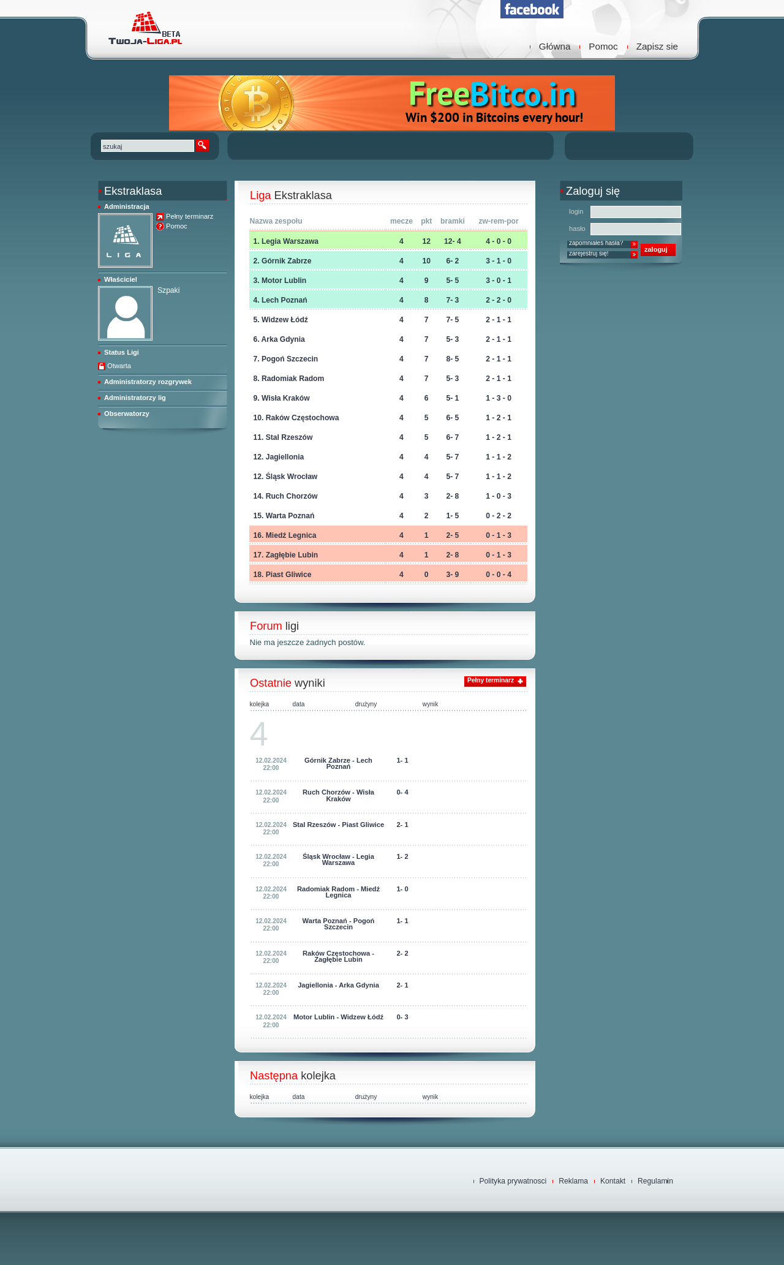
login (576, 211)
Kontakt (612, 1181)
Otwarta (119, 365)
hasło (577, 228)
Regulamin (655, 1181)
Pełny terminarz (189, 216)
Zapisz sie (657, 46)
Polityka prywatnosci (513, 1181)
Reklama (573, 1181)
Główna (555, 46)
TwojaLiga (144, 27)
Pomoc (603, 46)
